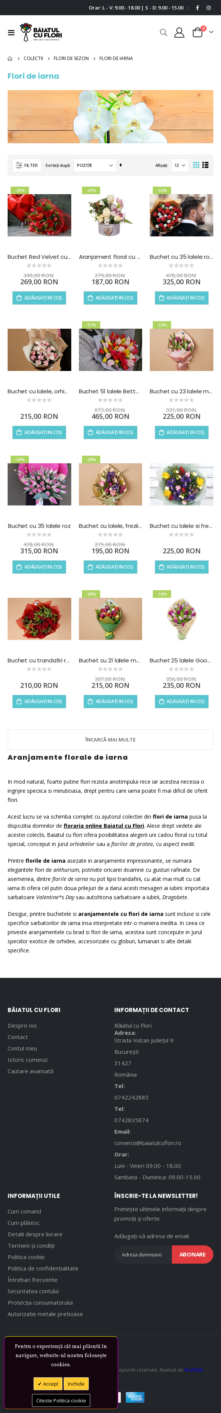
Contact (18, 1037)
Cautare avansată (30, 1071)
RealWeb (193, 1370)
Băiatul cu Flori (133, 1025)
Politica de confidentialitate (43, 1268)
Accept (50, 1383)
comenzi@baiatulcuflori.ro (147, 1143)
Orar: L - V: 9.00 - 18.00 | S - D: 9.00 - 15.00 (136, 7)
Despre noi (22, 1025)
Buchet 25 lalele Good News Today (181, 660)
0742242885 (131, 1097)
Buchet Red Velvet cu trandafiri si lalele (39, 257)
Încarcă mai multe (110, 739)
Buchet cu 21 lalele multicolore (111, 660)
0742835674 (131, 1120)
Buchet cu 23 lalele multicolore (181, 391)
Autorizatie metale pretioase (45, 1314)
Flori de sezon (71, 58)
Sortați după (57, 165)
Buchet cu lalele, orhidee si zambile (39, 391)
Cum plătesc (24, 1222)
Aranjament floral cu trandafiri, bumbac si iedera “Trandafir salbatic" (111, 257)
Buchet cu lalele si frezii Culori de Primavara (181, 526)
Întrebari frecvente (33, 1279)
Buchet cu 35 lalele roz (39, 526)
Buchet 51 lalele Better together (111, 391)
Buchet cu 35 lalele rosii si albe (181, 257)
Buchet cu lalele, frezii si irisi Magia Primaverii (111, 526)
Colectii (33, 58)
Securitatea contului (33, 1291)
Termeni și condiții (31, 1245)
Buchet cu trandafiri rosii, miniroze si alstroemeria (39, 660)
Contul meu (22, 1048)
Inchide (76, 1383)
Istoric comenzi (28, 1059)
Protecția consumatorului (40, 1302)
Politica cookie (26, 1257)
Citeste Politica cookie (61, 1400)
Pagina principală (10, 58)
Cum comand (24, 1211)
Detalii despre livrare (35, 1234)
